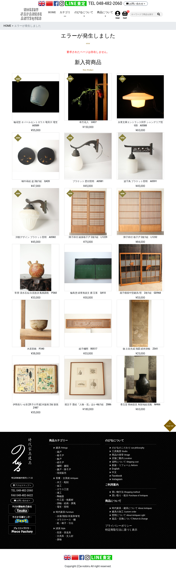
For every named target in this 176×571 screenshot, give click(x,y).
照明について (128, 515)
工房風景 (120, 451)
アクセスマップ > (22, 485)
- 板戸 (59, 459)
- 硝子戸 (60, 462)
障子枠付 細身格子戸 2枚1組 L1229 (88, 237)
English (115, 468)
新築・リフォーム (125, 465)
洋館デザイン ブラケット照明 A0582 (36, 237)
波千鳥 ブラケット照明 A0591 (140, 181)
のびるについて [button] (83, 12)
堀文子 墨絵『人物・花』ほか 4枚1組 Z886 (88, 404)
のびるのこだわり (128, 447)
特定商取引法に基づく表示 (121, 529)
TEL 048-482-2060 (105, 3)
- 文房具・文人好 (64, 536)
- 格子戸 (60, 455)
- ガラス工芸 (62, 489)
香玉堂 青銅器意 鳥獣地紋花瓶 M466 (140, 404)
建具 (62, 447)
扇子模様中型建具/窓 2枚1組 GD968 (140, 293)
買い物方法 (126, 492)
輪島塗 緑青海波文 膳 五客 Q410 (88, 293)
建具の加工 (124, 511)
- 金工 (59, 485)
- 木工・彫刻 (62, 482)
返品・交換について (130, 518)
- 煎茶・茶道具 (63, 532)
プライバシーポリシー (118, 525)
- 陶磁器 (60, 496)
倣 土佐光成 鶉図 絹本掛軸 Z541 (140, 348)
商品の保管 (121, 454)
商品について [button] (105, 12)
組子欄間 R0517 (88, 348)
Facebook (117, 475)
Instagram (117, 479)
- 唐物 (59, 539)
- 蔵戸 (59, 452)
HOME (52, 12)
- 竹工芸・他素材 (64, 499)
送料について (125, 461)
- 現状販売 (61, 473)
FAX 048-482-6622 (22, 495)
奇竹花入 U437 (88, 122)
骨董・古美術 (67, 478)
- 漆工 (59, 492)
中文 (114, 472)
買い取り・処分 (130, 495)
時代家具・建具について (132, 508)
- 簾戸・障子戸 (63, 469)
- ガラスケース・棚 (66, 519)
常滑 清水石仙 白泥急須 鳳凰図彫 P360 (36, 293)
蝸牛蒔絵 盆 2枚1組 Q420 (36, 181)
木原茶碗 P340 (35, 348)
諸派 (60, 528)
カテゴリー (65, 14)
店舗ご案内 (122, 458)
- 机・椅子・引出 (64, 523)
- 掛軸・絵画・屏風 (66, 503)
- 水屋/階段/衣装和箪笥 (68, 516)
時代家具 (65, 512)
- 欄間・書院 (62, 466)
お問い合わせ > (135, 3)
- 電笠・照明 (62, 506)
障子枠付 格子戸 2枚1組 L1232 (140, 237)
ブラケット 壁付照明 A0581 (88, 181)
